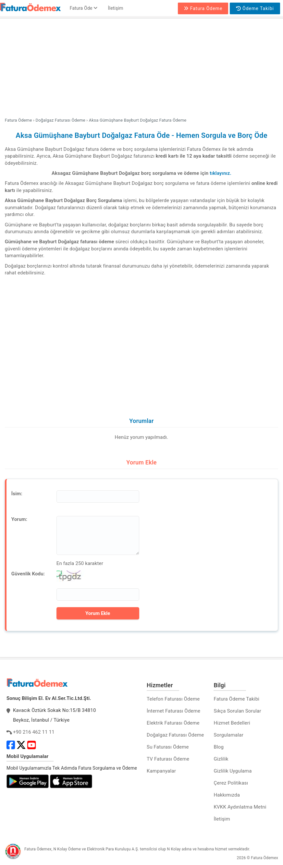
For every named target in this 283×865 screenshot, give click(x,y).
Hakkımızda (227, 795)
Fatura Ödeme (203, 8)
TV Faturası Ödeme (168, 759)
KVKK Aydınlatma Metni (240, 807)
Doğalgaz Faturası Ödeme (175, 735)
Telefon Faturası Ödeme (173, 699)
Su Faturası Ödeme (168, 747)
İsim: (16, 494)
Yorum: (19, 519)
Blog (219, 747)
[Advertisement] (141, 68)
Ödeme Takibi (255, 8)
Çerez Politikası (231, 783)
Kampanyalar (161, 771)
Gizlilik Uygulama (233, 771)
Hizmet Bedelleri (232, 723)
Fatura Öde (84, 8)
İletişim (115, 8)
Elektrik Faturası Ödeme (173, 723)
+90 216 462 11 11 (34, 732)
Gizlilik (221, 759)
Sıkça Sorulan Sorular (237, 711)
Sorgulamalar (228, 735)
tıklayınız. (220, 173)
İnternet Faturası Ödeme (173, 711)
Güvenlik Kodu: (28, 574)
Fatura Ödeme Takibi (236, 699)
